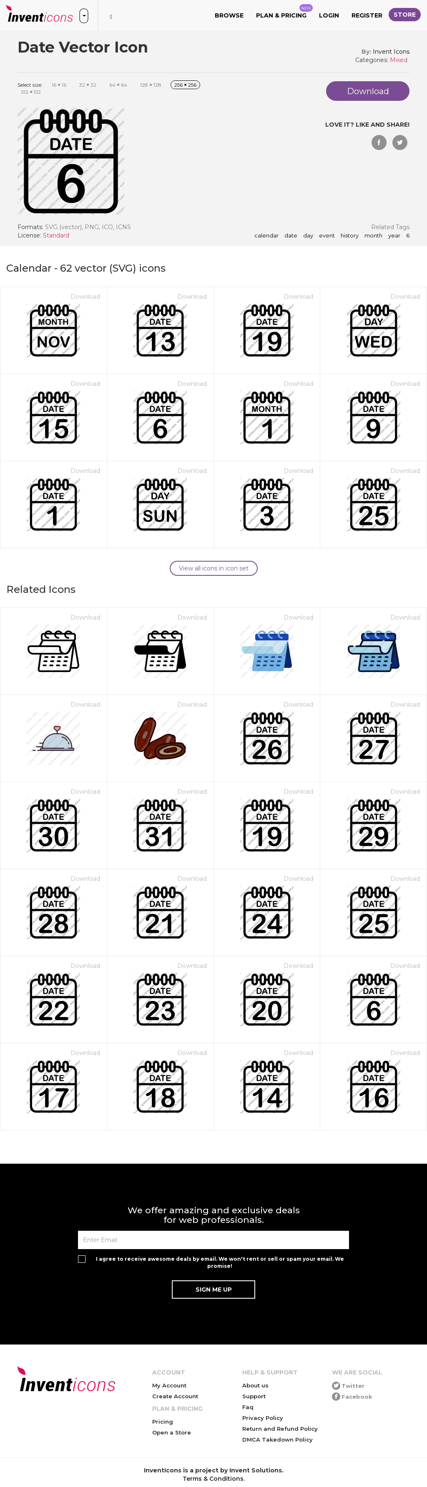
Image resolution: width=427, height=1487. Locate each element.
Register (367, 15)
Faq (248, 1407)
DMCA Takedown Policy (277, 1439)
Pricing (162, 1421)
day (308, 236)
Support (254, 1396)
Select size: (30, 85)
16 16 (59, 85)
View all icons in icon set (214, 568)
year (394, 236)
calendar (266, 236)
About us (255, 1385)
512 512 (31, 92)
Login (329, 15)
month (373, 236)
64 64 (118, 85)
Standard (56, 235)
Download (85, 296)
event (327, 236)
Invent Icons (391, 51)
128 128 (150, 85)
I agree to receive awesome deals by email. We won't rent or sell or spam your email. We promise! (220, 1262)
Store (405, 14)
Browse (229, 15)
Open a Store (171, 1432)
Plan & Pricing (284, 11)
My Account (169, 1385)
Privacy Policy (262, 1418)
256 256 (185, 85)
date (290, 236)
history (350, 236)
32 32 (87, 85)
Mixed (398, 60)
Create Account (175, 1396)
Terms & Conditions (213, 1478)
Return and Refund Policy (280, 1428)
